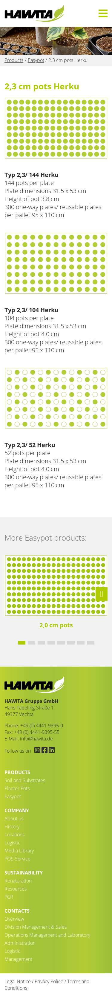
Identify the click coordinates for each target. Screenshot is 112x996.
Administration (20, 943)
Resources (15, 888)
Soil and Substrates (24, 780)
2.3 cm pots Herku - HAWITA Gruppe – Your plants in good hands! (34, 13)
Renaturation (18, 880)
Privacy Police (49, 981)
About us (13, 818)
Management (18, 959)
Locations (14, 834)
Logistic (12, 842)
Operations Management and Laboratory (47, 935)
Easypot (12, 796)
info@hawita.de (36, 738)
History (11, 826)
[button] (102, 594)
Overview (14, 919)
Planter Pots (17, 788)
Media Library (19, 850)
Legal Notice (17, 981)
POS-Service (17, 858)
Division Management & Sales (35, 927)
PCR (8, 897)
